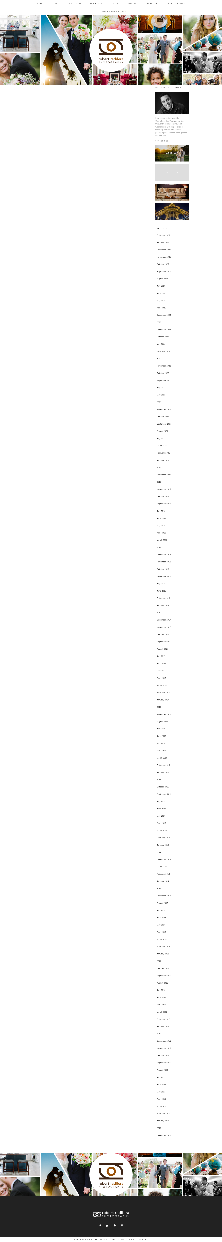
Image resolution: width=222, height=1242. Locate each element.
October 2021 (163, 417)
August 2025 (162, 279)
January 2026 (163, 242)
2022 (159, 359)
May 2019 (161, 526)
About (56, 4)
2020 (159, 467)
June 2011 (161, 1085)
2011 (159, 1034)
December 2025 (164, 250)
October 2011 (163, 1056)
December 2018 (164, 555)
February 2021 (163, 453)
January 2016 (163, 772)
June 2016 (161, 736)
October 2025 (163, 264)
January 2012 (163, 1026)
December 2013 (164, 896)
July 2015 (161, 801)
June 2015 (161, 809)
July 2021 (161, 439)
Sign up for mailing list (115, 11)
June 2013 (161, 918)
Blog (116, 4)
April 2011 (161, 1099)
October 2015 (163, 787)
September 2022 (164, 380)
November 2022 (164, 366)
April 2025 (161, 308)
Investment (97, 4)
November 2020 (164, 475)
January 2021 (163, 460)
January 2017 (163, 700)
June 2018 (161, 591)
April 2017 (161, 678)
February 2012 (163, 1019)
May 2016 (161, 743)
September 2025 (164, 272)
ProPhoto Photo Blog (113, 1239)
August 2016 (162, 722)
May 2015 (161, 816)
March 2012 (162, 1012)
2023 (159, 322)
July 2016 (161, 729)
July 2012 (161, 990)
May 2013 (161, 925)
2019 (159, 482)
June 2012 (161, 998)
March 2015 (162, 831)
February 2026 (163, 235)
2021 (159, 402)
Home (40, 4)
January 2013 (163, 954)
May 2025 (161, 301)
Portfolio (75, 4)
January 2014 (163, 881)
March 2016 (162, 758)
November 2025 (164, 257)
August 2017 (162, 649)
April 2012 (161, 1005)
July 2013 (161, 910)
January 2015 (163, 845)
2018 (159, 547)
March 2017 (162, 685)
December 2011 (164, 1041)
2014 (159, 852)
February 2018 (163, 598)
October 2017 (163, 634)
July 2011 (161, 1077)
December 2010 (164, 1135)
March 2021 (162, 446)
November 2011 (164, 1048)
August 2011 (162, 1070)
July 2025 (161, 286)
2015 (159, 780)
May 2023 (161, 344)
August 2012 (162, 983)
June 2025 (161, 293)
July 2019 (161, 511)
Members (152, 4)
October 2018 (163, 569)
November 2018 (164, 562)
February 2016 (163, 765)
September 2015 (164, 794)
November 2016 (164, 714)
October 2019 (163, 497)
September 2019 (164, 504)
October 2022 (163, 373)
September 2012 (164, 976)
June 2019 (161, 518)
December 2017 (164, 620)
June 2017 (161, 664)
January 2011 (163, 1121)
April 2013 (161, 932)
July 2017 (161, 656)
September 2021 (164, 424)
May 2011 (161, 1092)
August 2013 (162, 903)
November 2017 (164, 627)
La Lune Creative (138, 1239)
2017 (159, 613)
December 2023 (164, 330)
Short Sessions (176, 4)
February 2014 (163, 874)
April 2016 (161, 751)
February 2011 (163, 1114)
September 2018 (164, 576)
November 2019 (164, 489)
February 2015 (163, 838)
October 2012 (163, 968)
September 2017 (164, 642)
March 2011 (162, 1106)
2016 (159, 707)
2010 (159, 1128)
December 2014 (164, 859)
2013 (159, 889)
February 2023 (163, 351)
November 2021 (164, 409)
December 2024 (164, 315)
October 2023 (163, 337)
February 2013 (163, 947)
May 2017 (161, 671)
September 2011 (164, 1063)
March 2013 (162, 939)
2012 (159, 961)
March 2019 (162, 540)
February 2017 (163, 693)
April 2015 (161, 823)
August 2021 (162, 431)
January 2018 (163, 606)
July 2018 (161, 584)
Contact (133, 4)
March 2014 (162, 867)
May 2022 (161, 395)
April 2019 (161, 533)
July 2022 (161, 388)
